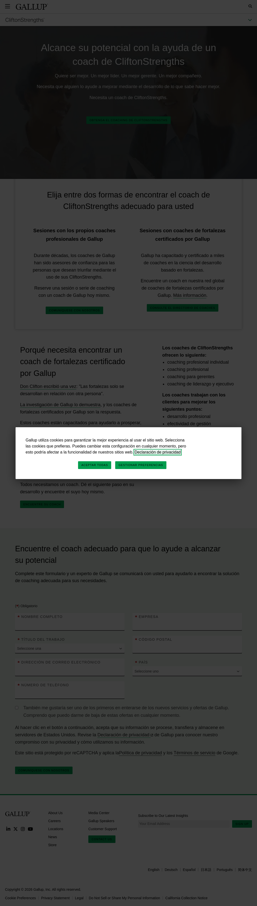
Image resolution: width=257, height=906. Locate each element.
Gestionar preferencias (140, 465)
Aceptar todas (94, 465)
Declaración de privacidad (158, 452)
